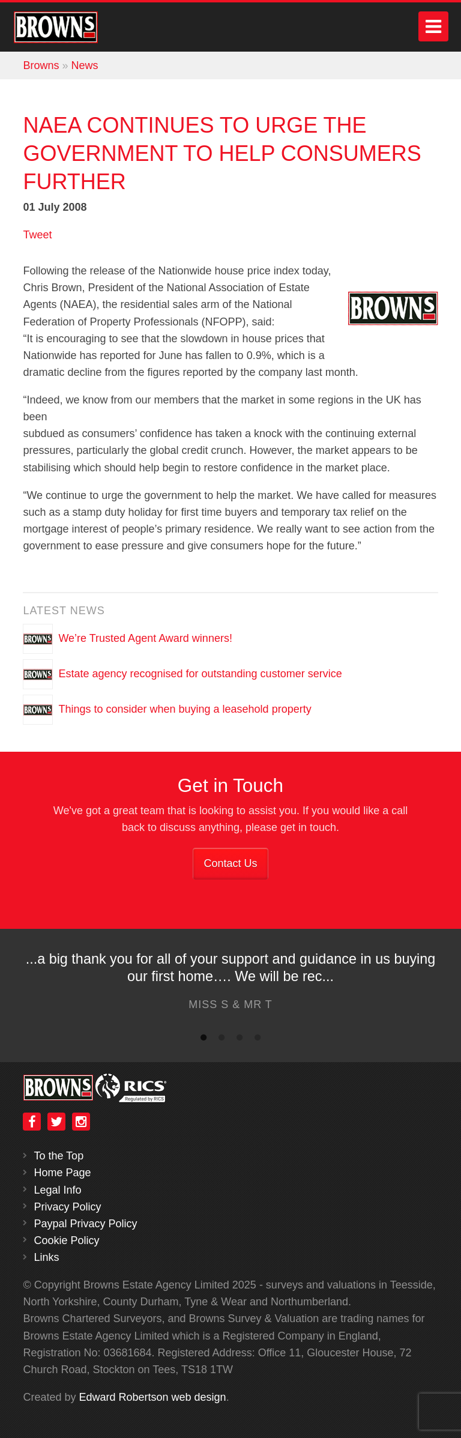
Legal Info (57, 1190)
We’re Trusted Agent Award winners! (145, 638)
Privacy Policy (67, 1207)
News (84, 65)
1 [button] (203, 1040)
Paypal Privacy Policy (85, 1224)
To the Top (58, 1156)
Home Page (62, 1173)
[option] (230, 985)
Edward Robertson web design (152, 1397)
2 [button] (221, 1040)
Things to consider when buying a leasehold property (184, 708)
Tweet (37, 235)
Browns (41, 65)
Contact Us (230, 863)
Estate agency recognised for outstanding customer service (200, 673)
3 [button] (240, 1040)
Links (46, 1257)
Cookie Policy (66, 1240)
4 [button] (258, 1040)
